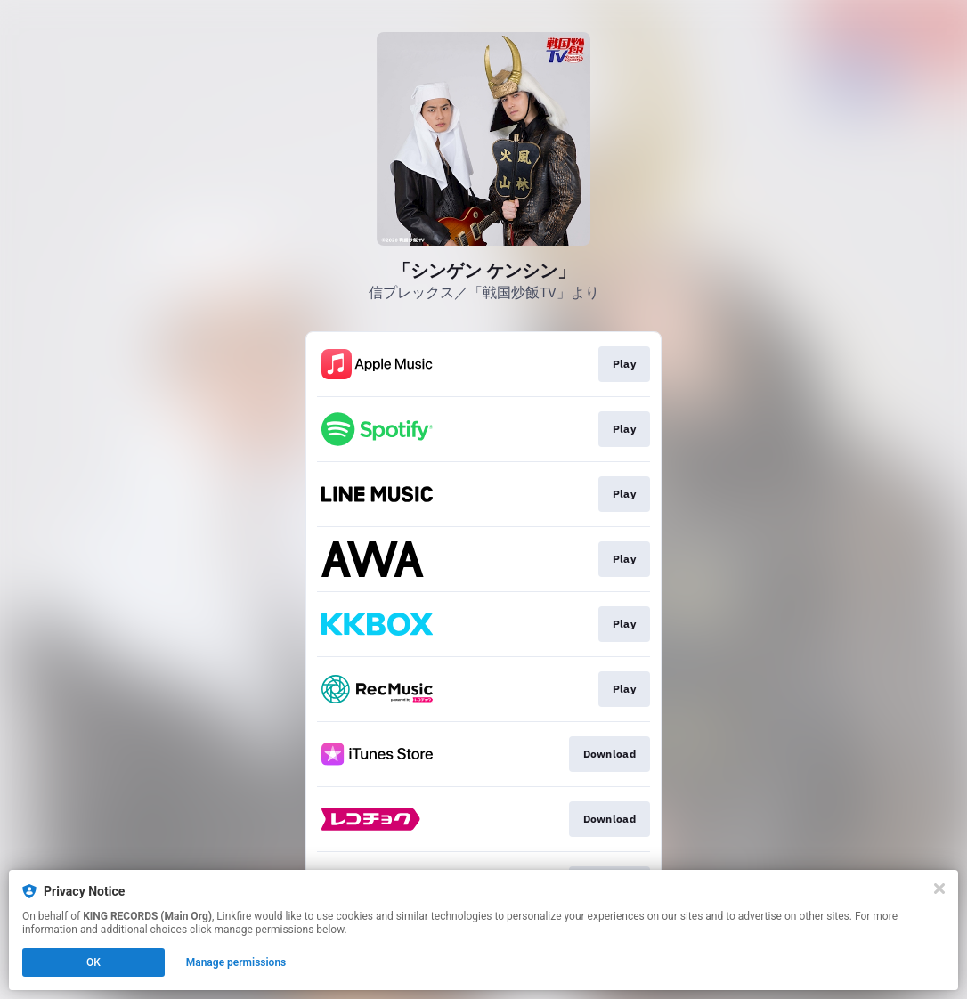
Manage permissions (236, 962)
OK (93, 962)
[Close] (939, 888)
